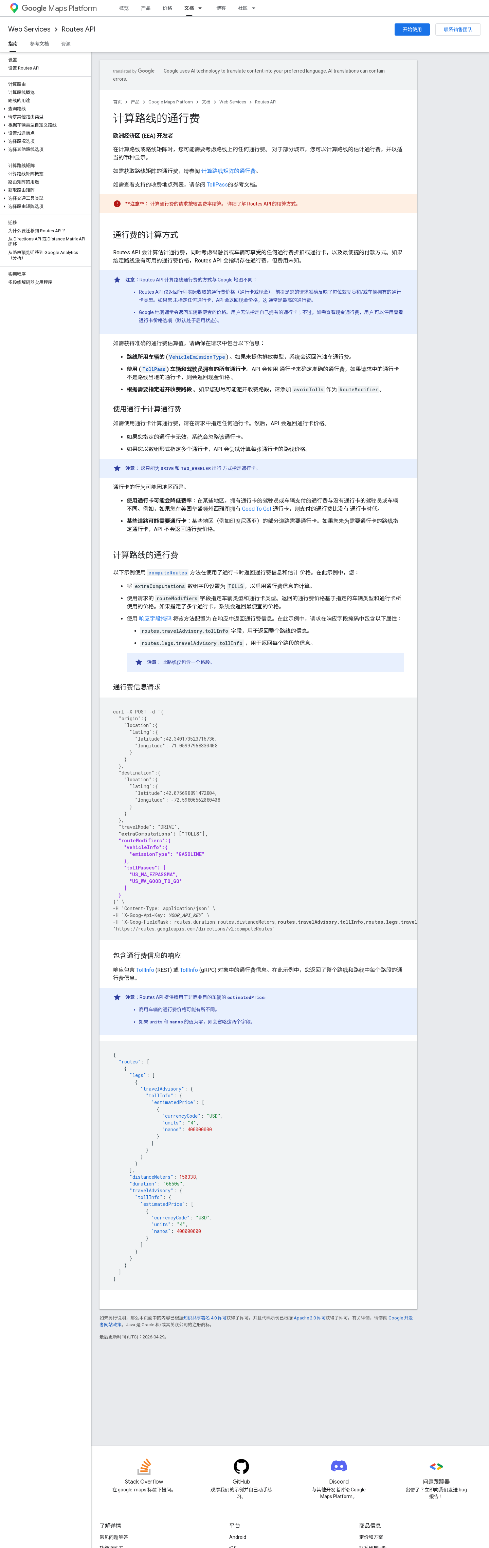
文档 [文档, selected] (189, 8)
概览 (124, 8)
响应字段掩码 (155, 618)
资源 (66, 44)
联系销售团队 (458, 29)
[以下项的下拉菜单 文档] (202, 8)
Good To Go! (256, 509)
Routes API (78, 29)
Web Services (29, 29)
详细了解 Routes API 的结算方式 (261, 204)
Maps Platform (59, 8)
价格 (167, 8)
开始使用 (412, 29)
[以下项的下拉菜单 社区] (256, 8)
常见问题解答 (113, 1537)
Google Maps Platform (170, 101)
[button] (44, 109)
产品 (145, 8)
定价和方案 (371, 1537)
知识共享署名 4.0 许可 (205, 1317)
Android (237, 1537)
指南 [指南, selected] (13, 44)
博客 (221, 8)
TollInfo (145, 970)
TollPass (217, 184)
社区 (243, 8)
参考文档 (39, 44)
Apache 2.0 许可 (310, 1317)
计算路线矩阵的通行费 (228, 171)
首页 (117, 101)
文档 (206, 101)
